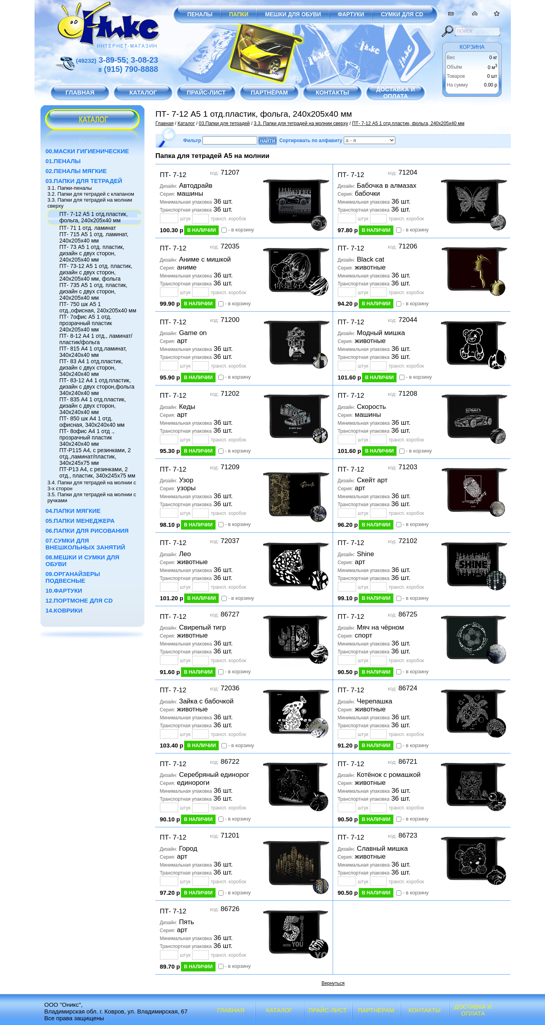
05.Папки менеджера (80, 520)
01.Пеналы (63, 161)
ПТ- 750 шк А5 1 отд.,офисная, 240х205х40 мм (98, 307)
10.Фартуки (64, 590)
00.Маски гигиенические (87, 151)
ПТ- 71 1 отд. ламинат (88, 228)
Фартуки (351, 14)
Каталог (186, 123)
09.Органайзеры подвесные (73, 577)
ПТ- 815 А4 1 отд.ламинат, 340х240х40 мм (93, 351)
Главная (165, 123)
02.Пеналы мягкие (76, 171)
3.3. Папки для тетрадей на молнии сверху (301, 123)
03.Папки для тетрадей (84, 180)
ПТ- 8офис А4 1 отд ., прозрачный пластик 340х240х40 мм (87, 437)
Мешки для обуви (293, 14)
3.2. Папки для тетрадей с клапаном (91, 194)
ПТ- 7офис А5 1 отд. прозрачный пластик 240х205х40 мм (86, 323)
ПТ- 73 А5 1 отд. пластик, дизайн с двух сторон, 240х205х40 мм (92, 253)
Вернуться (333, 983)
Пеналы (199, 14)
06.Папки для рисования (87, 530)
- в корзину (241, 230)
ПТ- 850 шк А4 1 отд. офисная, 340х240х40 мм (92, 421)
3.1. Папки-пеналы (70, 188)
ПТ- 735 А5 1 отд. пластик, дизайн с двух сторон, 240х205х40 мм (93, 291)
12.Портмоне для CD (79, 600)
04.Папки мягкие (73, 510)
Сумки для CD (402, 14)
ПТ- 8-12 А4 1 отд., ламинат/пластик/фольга (96, 339)
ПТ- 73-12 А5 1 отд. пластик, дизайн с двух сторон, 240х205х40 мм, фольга (96, 272)
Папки (238, 14)
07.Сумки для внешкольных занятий (85, 544)
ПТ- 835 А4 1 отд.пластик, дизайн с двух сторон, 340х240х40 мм (93, 405)
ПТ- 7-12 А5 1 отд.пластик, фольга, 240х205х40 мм (94, 217)
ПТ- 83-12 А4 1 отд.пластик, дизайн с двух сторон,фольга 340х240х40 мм (97, 386)
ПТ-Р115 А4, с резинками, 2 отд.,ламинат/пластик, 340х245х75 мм (95, 456)
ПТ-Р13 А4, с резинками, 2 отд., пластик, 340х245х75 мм (97, 472)
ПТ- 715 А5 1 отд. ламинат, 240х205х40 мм (94, 237)
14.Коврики (64, 610)
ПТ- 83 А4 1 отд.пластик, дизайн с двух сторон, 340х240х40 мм (91, 367)
